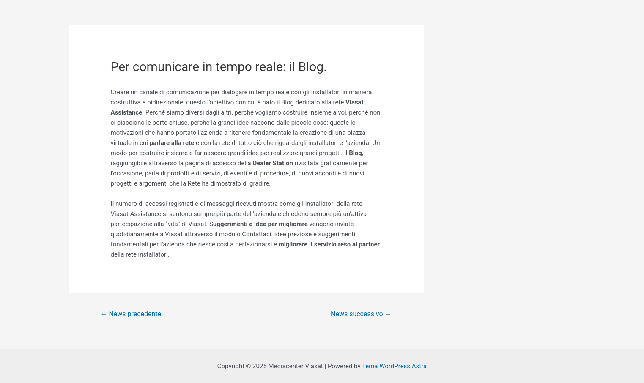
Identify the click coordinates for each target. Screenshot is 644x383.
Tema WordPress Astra (394, 366)
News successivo (361, 314)
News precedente (130, 314)
